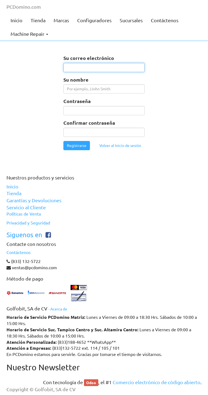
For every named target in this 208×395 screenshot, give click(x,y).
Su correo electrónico (88, 58)
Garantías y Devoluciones (33, 200)
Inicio (12, 186)
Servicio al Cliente (26, 207)
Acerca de (58, 309)
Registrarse (76, 145)
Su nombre (76, 79)
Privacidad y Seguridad (28, 222)
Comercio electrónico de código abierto (156, 382)
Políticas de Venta (23, 213)
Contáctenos (18, 252)
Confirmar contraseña (89, 123)
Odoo (91, 382)
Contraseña (77, 101)
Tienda (13, 193)
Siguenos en (24, 235)
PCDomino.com (23, 6)
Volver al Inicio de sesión (120, 145)
